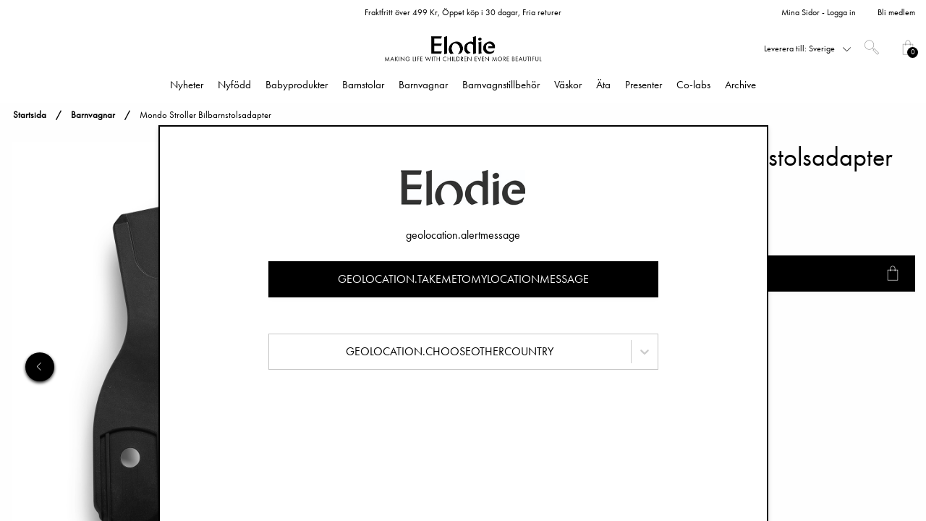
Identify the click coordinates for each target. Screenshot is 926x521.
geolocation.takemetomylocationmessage (463, 279)
